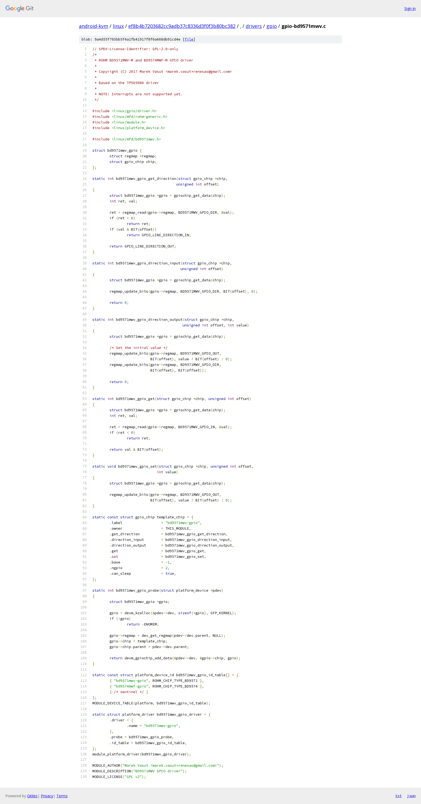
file (189, 39)
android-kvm (93, 26)
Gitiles (32, 795)
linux (118, 26)
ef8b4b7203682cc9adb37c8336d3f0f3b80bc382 (181, 26)
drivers (254, 26)
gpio (271, 26)
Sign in (410, 8)
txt (398, 795)
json (411, 795)
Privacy (47, 795)
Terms (62, 795)
